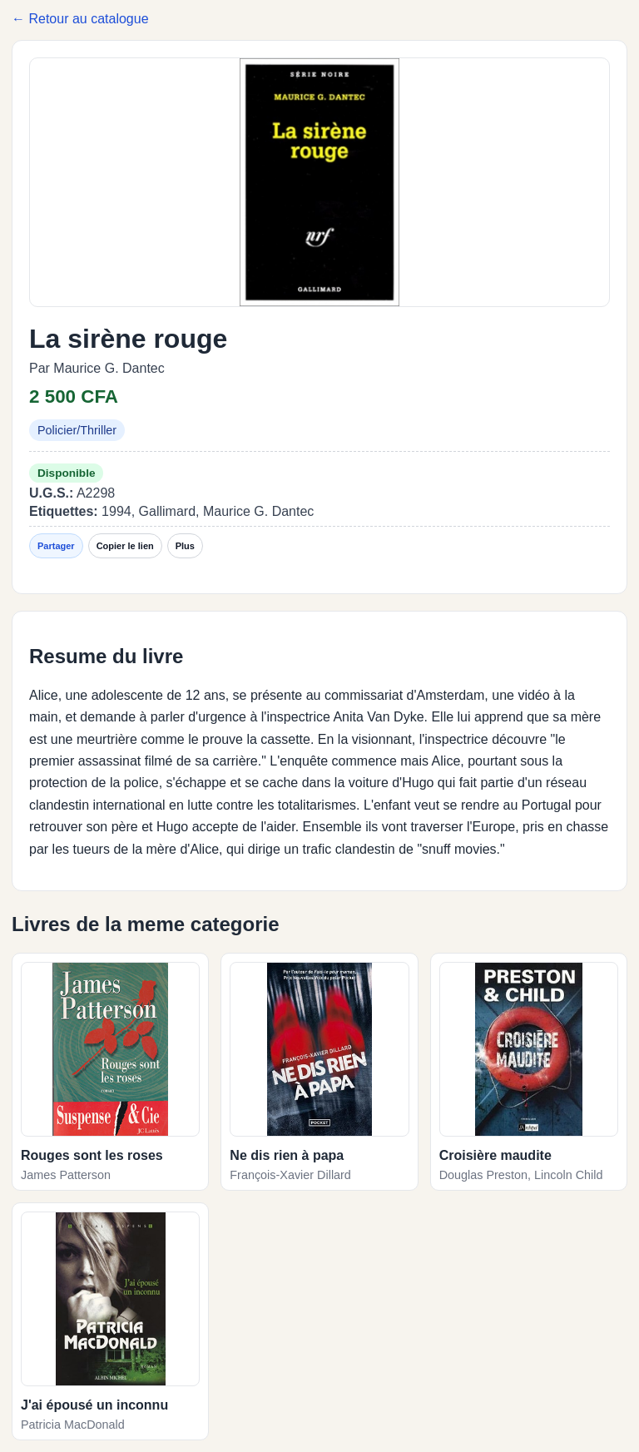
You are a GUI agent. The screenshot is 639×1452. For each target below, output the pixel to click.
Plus (185, 546)
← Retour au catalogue (80, 19)
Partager (56, 546)
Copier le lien (125, 546)
